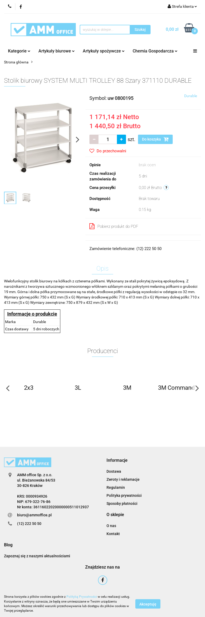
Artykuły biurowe (56, 51)
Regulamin (116, 487)
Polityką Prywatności (81, 597)
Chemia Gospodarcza (155, 51)
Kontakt (113, 534)
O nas (111, 526)
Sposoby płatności (122, 503)
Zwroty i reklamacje (123, 479)
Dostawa (114, 471)
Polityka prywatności (124, 495)
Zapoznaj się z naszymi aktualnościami (37, 556)
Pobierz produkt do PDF (113, 226)
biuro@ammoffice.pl (34, 515)
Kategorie (19, 51)
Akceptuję (147, 604)
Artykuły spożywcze (104, 51)
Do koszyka (155, 139)
